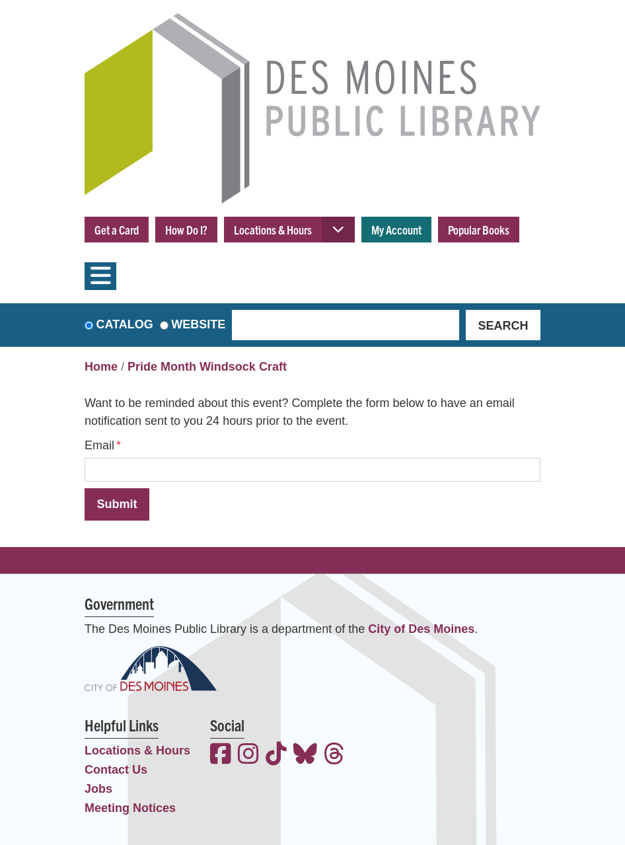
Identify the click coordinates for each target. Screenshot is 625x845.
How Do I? (186, 229)
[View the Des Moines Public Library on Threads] (334, 755)
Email (99, 445)
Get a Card (116, 229)
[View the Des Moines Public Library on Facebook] (220, 755)
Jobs (98, 788)
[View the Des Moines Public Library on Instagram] (248, 755)
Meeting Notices (130, 808)
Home (101, 366)
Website (198, 324)
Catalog (124, 324)
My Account (396, 229)
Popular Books (478, 229)
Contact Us (116, 769)
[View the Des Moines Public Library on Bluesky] (305, 755)
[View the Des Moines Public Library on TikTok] (276, 755)
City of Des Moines (421, 629)
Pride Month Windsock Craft (207, 366)
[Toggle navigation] (100, 276)
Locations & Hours (273, 229)
